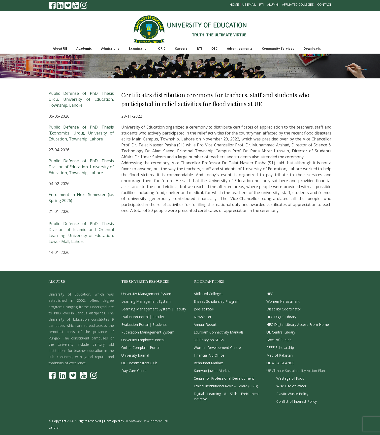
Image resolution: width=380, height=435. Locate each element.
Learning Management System (146, 301)
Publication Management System (147, 332)
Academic (84, 48)
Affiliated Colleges (298, 4)
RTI (261, 4)
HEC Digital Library (281, 316)
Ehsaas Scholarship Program (217, 301)
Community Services (278, 48)
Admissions (110, 48)
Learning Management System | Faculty (153, 309)
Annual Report (205, 324)
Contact (324, 4)
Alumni (273, 4)
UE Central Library (280, 332)
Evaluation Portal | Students (144, 324)
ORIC (161, 48)
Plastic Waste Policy (292, 393)
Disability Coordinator (283, 309)
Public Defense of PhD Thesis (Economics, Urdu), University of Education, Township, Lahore (81, 133)
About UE (60, 48)
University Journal (135, 355)
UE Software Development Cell (146, 421)
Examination (139, 48)
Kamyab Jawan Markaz (212, 370)
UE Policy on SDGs (209, 339)
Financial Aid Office (209, 355)
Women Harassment (283, 301)
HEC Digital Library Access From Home (297, 324)
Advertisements (240, 48)
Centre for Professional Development (224, 378)
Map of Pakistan (279, 355)
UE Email (249, 4)
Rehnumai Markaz (208, 363)
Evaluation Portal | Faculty (142, 316)
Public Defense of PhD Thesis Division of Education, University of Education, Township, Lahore (81, 166)
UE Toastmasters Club (139, 363)
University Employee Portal (142, 339)
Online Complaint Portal (140, 347)
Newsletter (202, 316)
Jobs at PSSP (204, 309)
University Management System (146, 293)
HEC (269, 293)
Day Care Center (134, 370)
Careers (181, 48)
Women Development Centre (217, 347)
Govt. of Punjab (278, 339)
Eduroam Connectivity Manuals (219, 332)
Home (234, 4)
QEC (214, 48)
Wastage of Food (290, 378)
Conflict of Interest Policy (296, 401)
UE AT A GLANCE (280, 363)
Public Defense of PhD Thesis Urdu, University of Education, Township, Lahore (81, 99)
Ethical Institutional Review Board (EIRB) (226, 386)
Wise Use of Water (291, 386)
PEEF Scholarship (280, 347)
